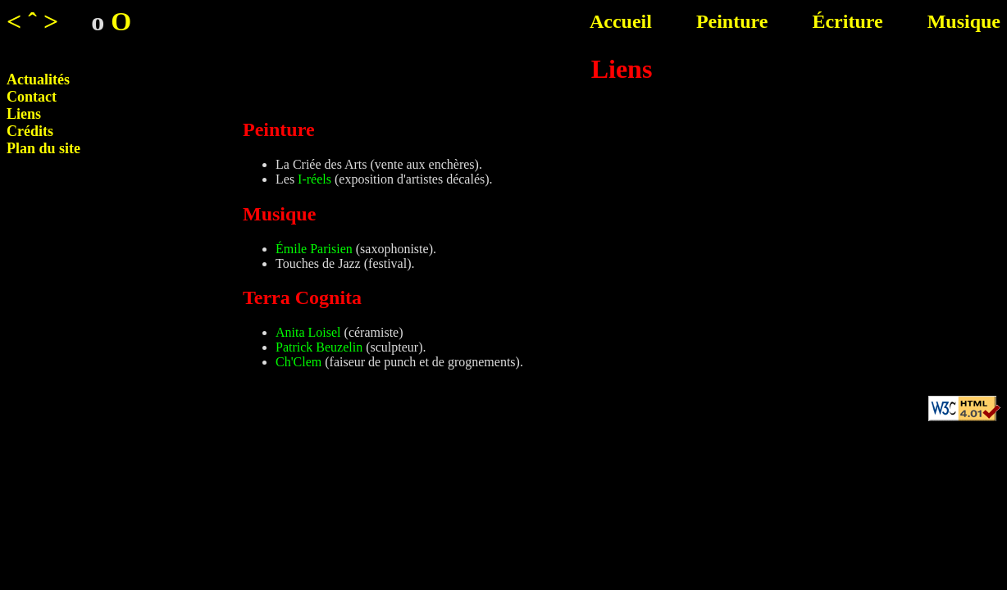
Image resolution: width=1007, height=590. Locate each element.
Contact (32, 96)
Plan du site (43, 148)
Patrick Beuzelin (319, 347)
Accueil (621, 21)
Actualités (38, 79)
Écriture (847, 21)
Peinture (732, 21)
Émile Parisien (314, 249)
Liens (24, 114)
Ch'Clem (298, 362)
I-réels (314, 179)
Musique (963, 21)
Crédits (30, 131)
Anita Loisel (308, 332)
